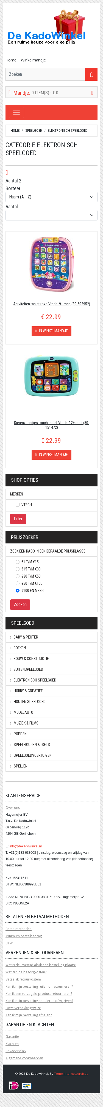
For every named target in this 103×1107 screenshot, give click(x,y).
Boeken (18, 648)
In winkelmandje (51, 331)
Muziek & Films (24, 723)
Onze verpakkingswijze (23, 1008)
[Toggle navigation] (16, 112)
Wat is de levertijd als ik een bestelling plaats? (40, 965)
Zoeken (20, 604)
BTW (9, 943)
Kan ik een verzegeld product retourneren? (38, 993)
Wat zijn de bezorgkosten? (25, 972)
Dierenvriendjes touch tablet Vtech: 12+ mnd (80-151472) (51, 425)
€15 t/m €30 (31, 569)
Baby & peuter (24, 637)
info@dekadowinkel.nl (26, 846)
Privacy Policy (15, 1051)
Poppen (18, 734)
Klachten (12, 1043)
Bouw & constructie (29, 658)
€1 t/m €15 (30, 562)
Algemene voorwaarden (24, 1058)
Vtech (26, 505)
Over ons (12, 807)
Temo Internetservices (71, 1073)
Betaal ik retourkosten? (23, 979)
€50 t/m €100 (32, 583)
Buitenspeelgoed (26, 669)
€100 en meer (32, 590)
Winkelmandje (33, 60)
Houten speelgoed (28, 701)
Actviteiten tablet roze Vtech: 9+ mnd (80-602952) (51, 304)
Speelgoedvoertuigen (31, 755)
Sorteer (13, 188)
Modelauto (21, 712)
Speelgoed (33, 130)
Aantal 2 (13, 181)
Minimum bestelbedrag (23, 936)
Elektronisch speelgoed (68, 130)
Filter (18, 518)
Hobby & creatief (26, 691)
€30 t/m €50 (31, 576)
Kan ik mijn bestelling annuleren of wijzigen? (39, 1000)
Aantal (11, 206)
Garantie (12, 1036)
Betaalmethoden (18, 928)
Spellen (18, 766)
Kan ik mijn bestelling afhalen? (28, 1015)
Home (10, 60)
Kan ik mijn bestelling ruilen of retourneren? (39, 986)
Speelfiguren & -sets (30, 744)
